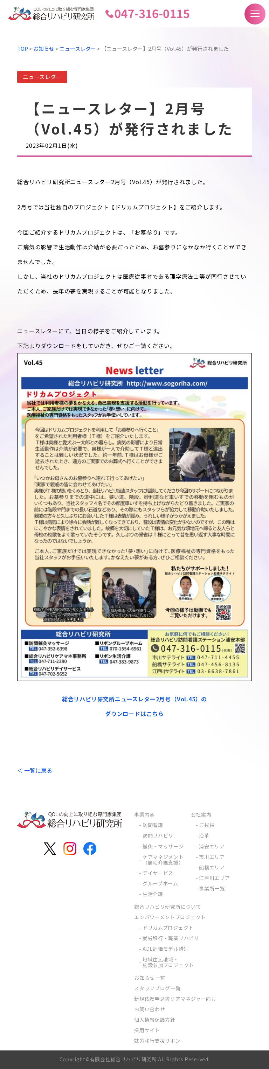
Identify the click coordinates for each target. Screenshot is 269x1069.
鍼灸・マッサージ (163, 846)
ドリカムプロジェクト (168, 927)
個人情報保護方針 (154, 1019)
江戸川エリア (214, 877)
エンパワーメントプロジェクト (170, 917)
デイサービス (158, 872)
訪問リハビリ (158, 835)
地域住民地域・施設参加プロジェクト (168, 962)
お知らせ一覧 (149, 977)
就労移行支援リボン (157, 1040)
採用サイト (147, 1030)
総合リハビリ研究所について (167, 906)
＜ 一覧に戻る (34, 770)
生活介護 (153, 893)
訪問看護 (153, 824)
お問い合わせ (149, 1009)
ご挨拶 (206, 824)
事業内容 (144, 814)
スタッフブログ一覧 (157, 988)
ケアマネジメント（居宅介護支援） (163, 859)
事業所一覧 (212, 888)
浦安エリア (212, 846)
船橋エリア (212, 867)
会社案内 (201, 814)
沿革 (204, 835)
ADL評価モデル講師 (166, 948)
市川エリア (212, 856)
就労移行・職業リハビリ (171, 938)
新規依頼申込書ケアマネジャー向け (175, 998)
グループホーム (160, 883)
